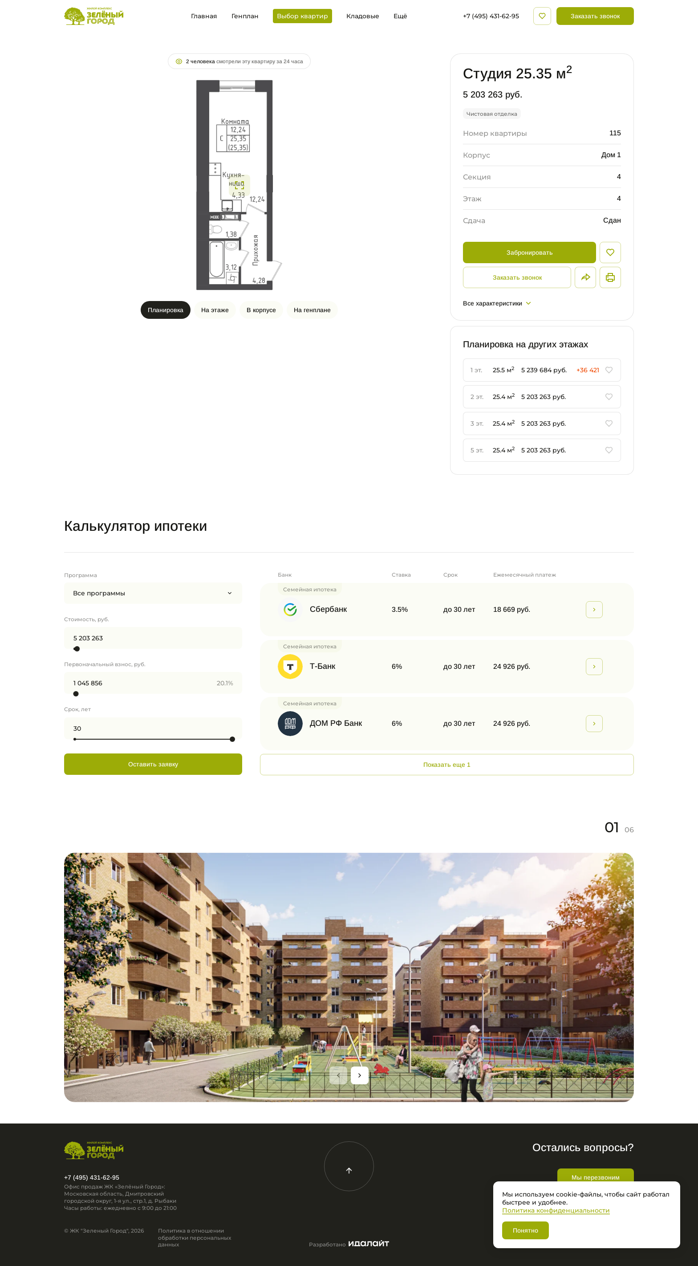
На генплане (312, 309)
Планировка (165, 309)
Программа (80, 575)
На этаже (215, 309)
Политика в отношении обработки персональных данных (194, 1237)
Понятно (525, 1230)
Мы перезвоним (596, 1177)
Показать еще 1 (447, 764)
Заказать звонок (595, 16)
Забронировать (530, 252)
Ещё (400, 16)
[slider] (77, 648)
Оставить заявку (153, 764)
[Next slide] (360, 1075)
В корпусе (261, 309)
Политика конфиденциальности (556, 1210)
